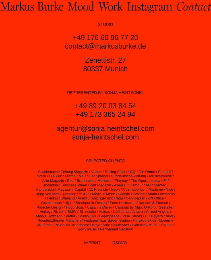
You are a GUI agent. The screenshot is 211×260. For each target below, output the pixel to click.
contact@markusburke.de (105, 46)
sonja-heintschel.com (105, 137)
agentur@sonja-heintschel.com (105, 128)
